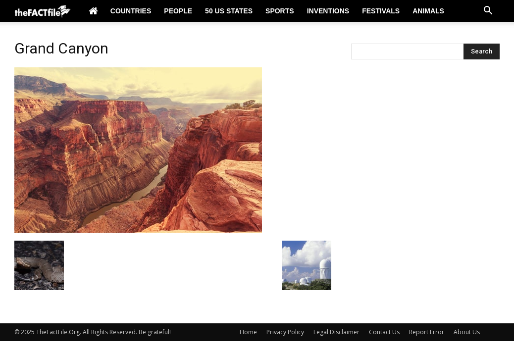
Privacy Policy (285, 332)
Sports (279, 11)
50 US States (229, 11)
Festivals (381, 11)
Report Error (426, 332)
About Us (467, 332)
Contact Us (384, 332)
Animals (428, 11)
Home (248, 332)
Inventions (328, 11)
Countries (130, 11)
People (178, 11)
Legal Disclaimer (336, 332)
